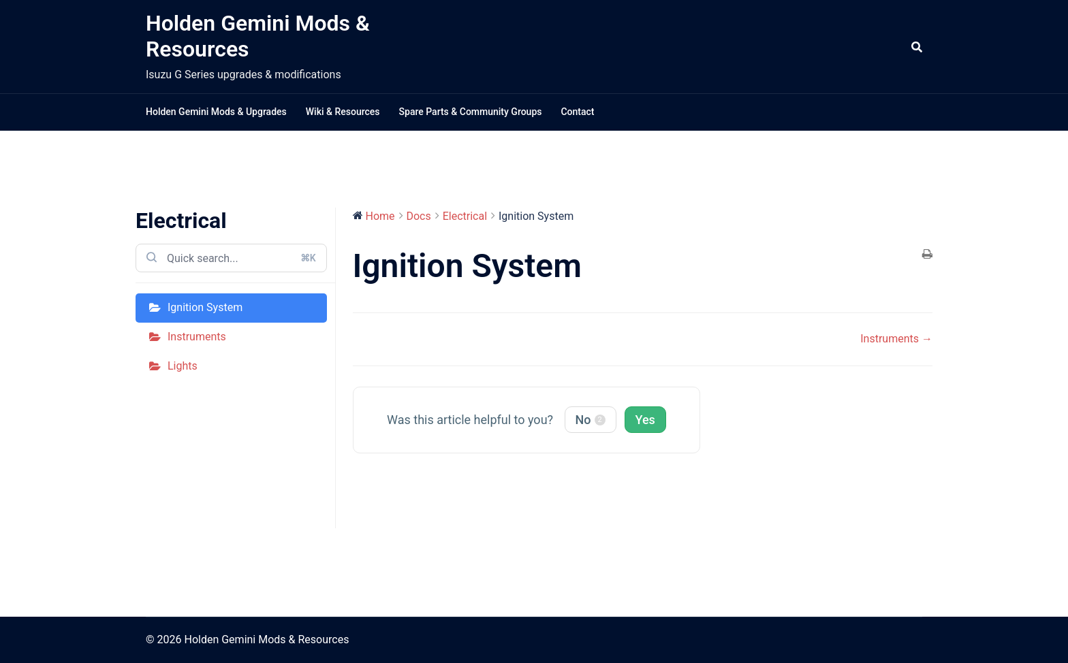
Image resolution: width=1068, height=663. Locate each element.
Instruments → (896, 338)
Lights (183, 365)
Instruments (197, 336)
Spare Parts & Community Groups (470, 111)
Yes (645, 420)
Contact (577, 111)
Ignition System (205, 307)
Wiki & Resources (343, 111)
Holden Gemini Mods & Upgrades (216, 111)
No (591, 420)
